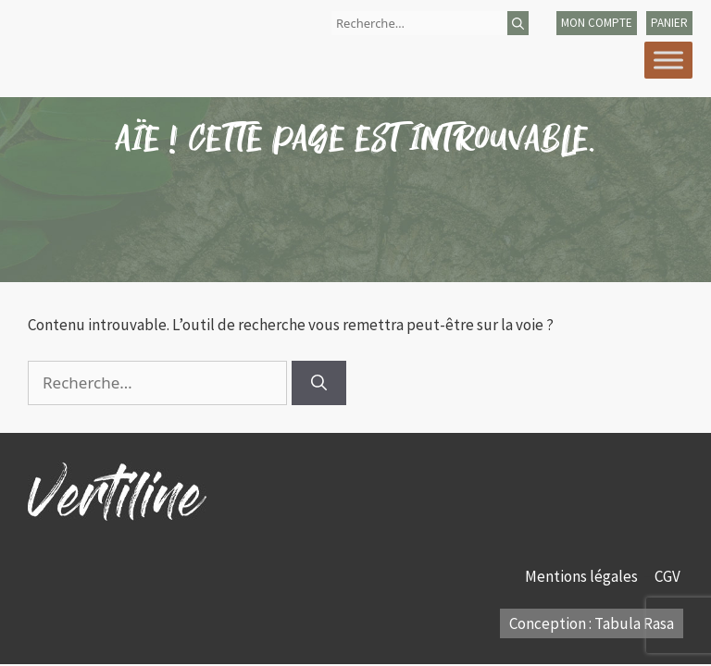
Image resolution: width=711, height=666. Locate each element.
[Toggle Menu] (668, 59)
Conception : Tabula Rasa (591, 623)
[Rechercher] (518, 23)
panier (669, 23)
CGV (669, 576)
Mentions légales (583, 576)
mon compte (596, 23)
